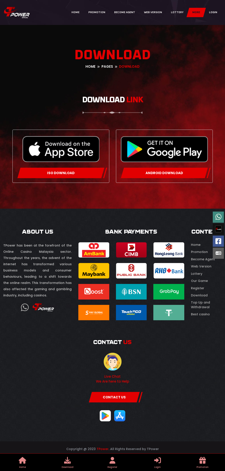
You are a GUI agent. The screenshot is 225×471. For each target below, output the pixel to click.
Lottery (177, 12)
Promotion (96, 12)
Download (199, 295)
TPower (103, 449)
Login (213, 12)
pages (107, 66)
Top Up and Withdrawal (200, 304)
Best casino (200, 314)
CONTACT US (114, 397)
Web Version (153, 12)
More (196, 12)
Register (197, 288)
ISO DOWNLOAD (61, 173)
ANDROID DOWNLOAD (164, 173)
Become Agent (124, 12)
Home (75, 12)
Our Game (199, 281)
